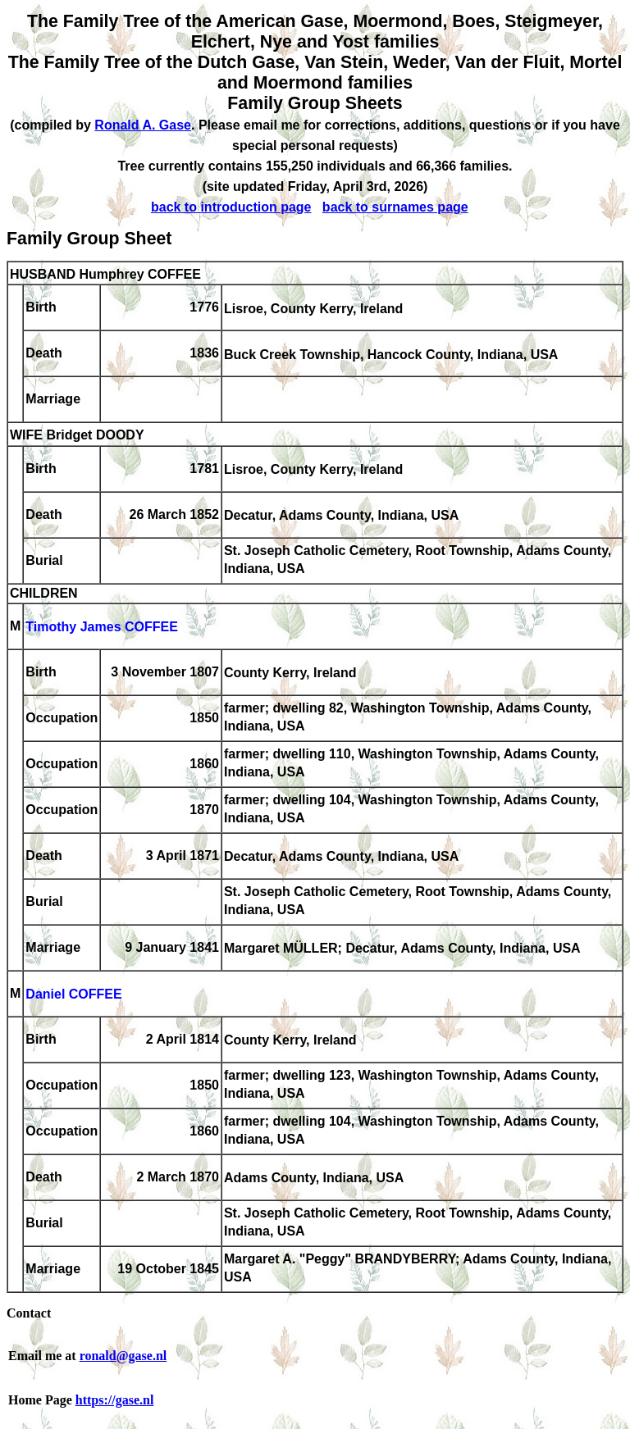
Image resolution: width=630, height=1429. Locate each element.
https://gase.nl (114, 1400)
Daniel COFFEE (73, 995)
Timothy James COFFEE (101, 628)
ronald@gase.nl (123, 1356)
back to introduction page (231, 207)
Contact (29, 1313)
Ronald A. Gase (142, 125)
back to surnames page (395, 207)
